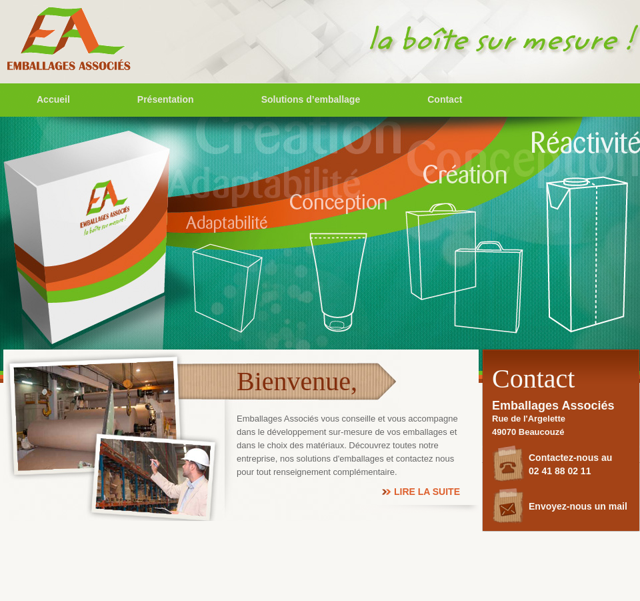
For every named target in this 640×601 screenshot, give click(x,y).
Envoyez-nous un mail (578, 506)
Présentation (165, 99)
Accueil (53, 99)
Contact (444, 99)
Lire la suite (427, 491)
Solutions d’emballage (311, 99)
